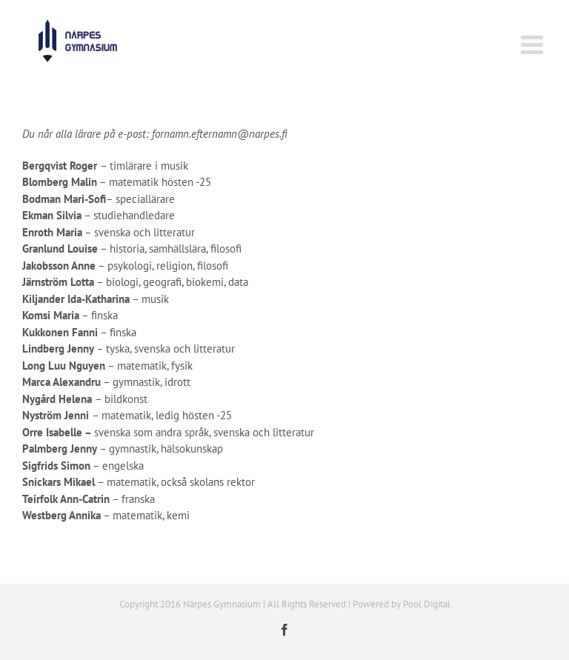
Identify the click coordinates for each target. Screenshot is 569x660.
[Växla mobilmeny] (534, 44)
